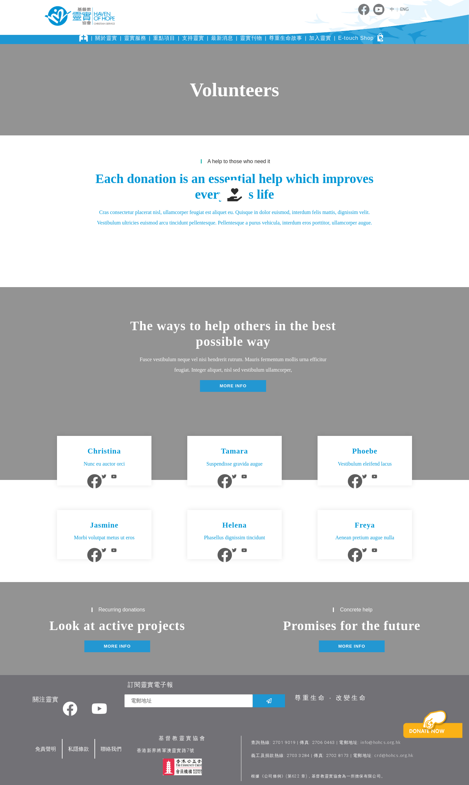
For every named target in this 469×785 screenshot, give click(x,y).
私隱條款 (78, 746)
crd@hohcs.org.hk (394, 752)
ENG (404, 9)
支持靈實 (193, 38)
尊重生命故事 (285, 38)
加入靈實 (320, 38)
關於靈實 (106, 38)
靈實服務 (135, 38)
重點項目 (164, 38)
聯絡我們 (111, 746)
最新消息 (222, 38)
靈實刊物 (251, 38)
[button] (233, 386)
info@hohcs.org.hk (381, 739)
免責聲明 (45, 746)
